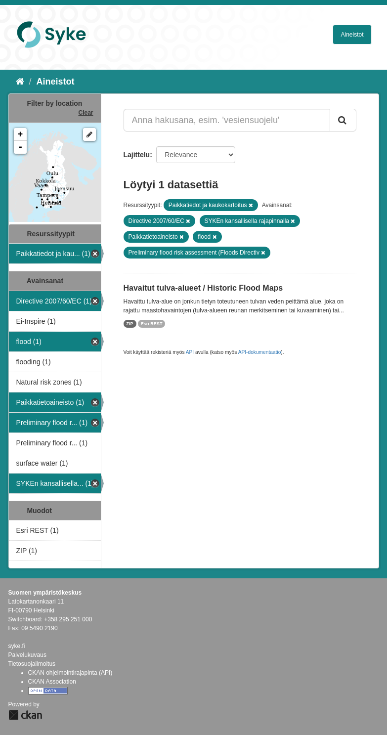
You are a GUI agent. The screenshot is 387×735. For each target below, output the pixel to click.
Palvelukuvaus (27, 654)
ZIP (130, 323)
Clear (85, 112)
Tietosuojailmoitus (32, 663)
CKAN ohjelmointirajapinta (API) (70, 672)
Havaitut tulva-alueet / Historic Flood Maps (203, 288)
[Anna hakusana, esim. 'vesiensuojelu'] (227, 120)
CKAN (25, 715)
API (190, 352)
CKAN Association (52, 681)
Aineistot (352, 34)
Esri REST (152, 323)
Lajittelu (137, 155)
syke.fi (16, 646)
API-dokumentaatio (259, 352)
